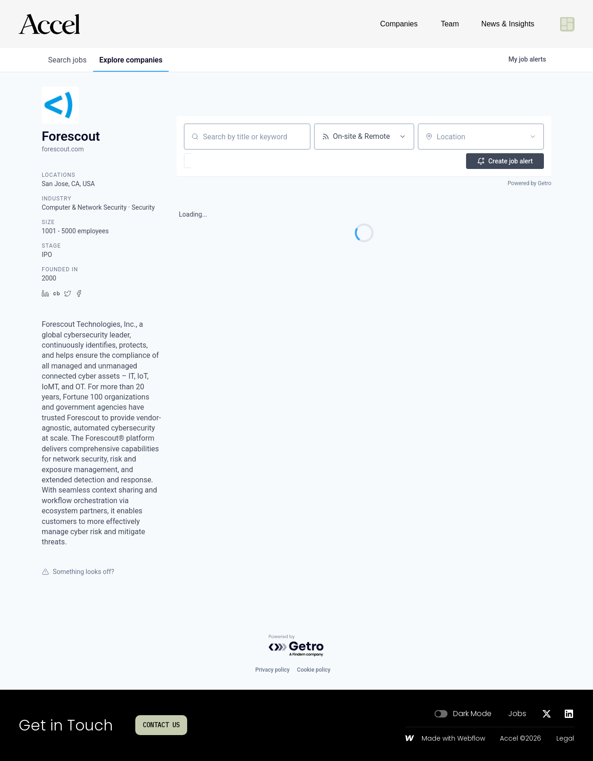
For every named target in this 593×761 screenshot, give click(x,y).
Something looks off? (78, 571)
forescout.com (63, 149)
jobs (68, 60)
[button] (215, 160)
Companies (399, 24)
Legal (565, 739)
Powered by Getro (529, 183)
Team (450, 24)
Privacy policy (272, 670)
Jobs (517, 713)
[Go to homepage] (49, 24)
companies (133, 60)
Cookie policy (313, 670)
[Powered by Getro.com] (296, 646)
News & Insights (508, 24)
